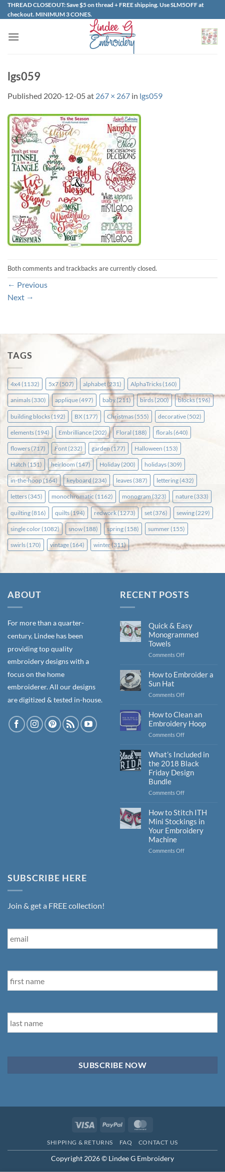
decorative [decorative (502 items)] (180, 416)
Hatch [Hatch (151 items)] (26, 464)
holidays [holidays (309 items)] (163, 464)
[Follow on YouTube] (88, 724)
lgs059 (151, 95)
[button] (14, 36)
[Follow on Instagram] (34, 724)
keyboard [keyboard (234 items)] (86, 480)
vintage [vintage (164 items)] (67, 545)
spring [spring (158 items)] (123, 529)
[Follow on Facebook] (16, 724)
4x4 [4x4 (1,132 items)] (25, 384)
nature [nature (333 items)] (192, 496)
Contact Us (158, 1142)
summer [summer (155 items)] (166, 529)
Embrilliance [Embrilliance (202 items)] (82, 432)
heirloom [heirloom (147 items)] (70, 464)
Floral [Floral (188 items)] (131, 432)
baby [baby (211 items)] (116, 400)
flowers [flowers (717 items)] (28, 448)
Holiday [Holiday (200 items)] (118, 464)
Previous (28, 284)
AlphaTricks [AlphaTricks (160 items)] (153, 384)
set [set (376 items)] (156, 513)
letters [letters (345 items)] (26, 496)
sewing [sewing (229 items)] (193, 513)
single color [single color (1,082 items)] (35, 529)
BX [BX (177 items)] (86, 416)
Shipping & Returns (80, 1142)
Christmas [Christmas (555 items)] (128, 416)
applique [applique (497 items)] (74, 400)
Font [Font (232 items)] (68, 448)
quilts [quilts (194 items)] (70, 513)
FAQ (126, 1142)
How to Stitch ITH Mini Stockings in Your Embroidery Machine (177, 826)
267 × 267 (113, 95)
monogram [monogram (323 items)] (144, 496)
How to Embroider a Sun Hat (181, 679)
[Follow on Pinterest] (52, 724)
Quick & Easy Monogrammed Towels (173, 634)
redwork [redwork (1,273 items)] (115, 513)
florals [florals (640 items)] (172, 432)
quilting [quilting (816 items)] (28, 513)
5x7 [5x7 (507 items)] (61, 384)
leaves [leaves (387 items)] (132, 480)
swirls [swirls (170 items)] (25, 545)
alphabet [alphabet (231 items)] (102, 384)
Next (21, 297)
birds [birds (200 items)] (154, 400)
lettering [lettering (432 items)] (175, 480)
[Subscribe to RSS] (70, 724)
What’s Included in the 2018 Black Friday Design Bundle (178, 768)
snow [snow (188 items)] (83, 529)
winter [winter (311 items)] (110, 545)
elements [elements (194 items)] (30, 432)
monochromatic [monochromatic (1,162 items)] (82, 496)
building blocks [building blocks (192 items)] (38, 416)
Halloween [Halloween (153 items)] (156, 448)
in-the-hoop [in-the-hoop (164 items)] (34, 480)
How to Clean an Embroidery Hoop (177, 719)
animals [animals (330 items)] (28, 400)
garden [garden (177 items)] (109, 448)
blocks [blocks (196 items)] (194, 400)
